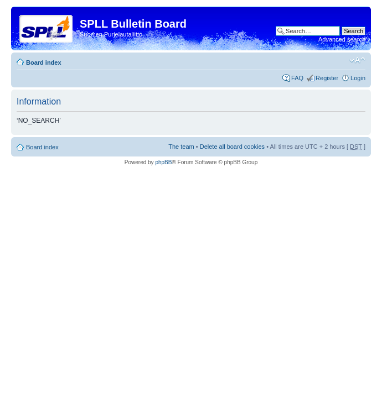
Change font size (357, 60)
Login (357, 78)
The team (181, 146)
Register (327, 78)
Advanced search (341, 39)
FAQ (297, 78)
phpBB (163, 162)
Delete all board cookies (232, 146)
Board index (43, 62)
